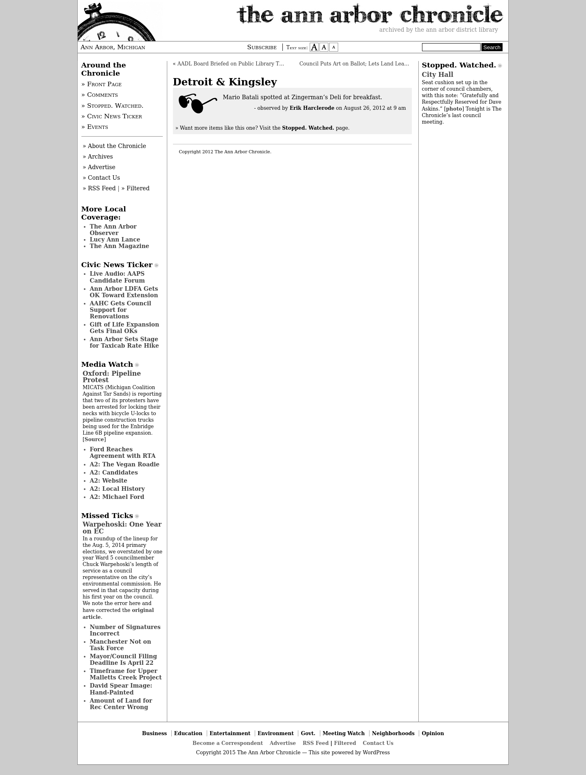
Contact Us (378, 743)
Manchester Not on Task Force (120, 644)
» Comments (99, 94)
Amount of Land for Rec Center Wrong (121, 703)
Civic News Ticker (117, 265)
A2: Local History (117, 488)
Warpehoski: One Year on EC (122, 527)
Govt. (308, 733)
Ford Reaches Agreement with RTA (123, 452)
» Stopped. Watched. (112, 105)
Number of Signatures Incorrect (125, 630)
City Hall (437, 74)
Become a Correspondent (227, 743)
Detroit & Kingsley (225, 82)
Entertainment (230, 733)
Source (94, 439)
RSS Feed (316, 743)
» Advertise (99, 167)
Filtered (345, 743)
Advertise (283, 743)
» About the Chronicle (114, 146)
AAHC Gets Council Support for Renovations (120, 310)
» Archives (98, 156)
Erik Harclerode (312, 108)
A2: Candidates (114, 472)
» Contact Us (101, 177)
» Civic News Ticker (111, 116)
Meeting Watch (344, 733)
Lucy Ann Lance (115, 239)
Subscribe (262, 47)
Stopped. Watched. (459, 65)
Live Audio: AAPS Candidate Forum (117, 276)
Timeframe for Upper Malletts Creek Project (126, 674)
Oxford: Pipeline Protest (112, 377)
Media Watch (107, 364)
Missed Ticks (107, 516)
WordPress (376, 752)
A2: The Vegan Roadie (125, 464)
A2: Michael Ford (117, 497)
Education (188, 733)
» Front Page (101, 84)
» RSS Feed (99, 188)
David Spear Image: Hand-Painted (121, 688)
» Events (94, 127)
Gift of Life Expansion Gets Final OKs (125, 327)
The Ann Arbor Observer (113, 229)
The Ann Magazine (119, 246)
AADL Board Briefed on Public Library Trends (235, 64)
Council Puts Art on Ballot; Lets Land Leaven (356, 64)
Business (154, 733)
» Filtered (135, 188)
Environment (276, 733)
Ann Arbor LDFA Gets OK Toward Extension (124, 291)
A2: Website (109, 480)
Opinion (433, 733)
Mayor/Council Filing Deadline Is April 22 (123, 659)
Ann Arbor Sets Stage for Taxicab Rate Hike (124, 342)
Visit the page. (305, 128)
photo (454, 109)
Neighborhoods (393, 733)
